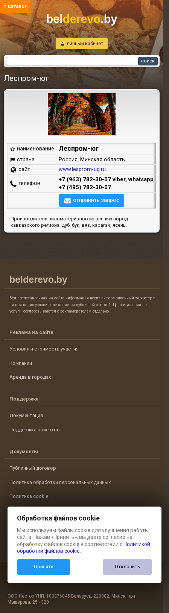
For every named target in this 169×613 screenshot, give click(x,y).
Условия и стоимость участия (44, 349)
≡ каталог (15, 6)
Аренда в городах (30, 377)
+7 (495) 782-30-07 (85, 187)
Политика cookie (28, 496)
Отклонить (127, 566)
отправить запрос (96, 200)
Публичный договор (32, 468)
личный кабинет (85, 43)
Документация (26, 415)
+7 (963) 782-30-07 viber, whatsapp (106, 179)
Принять (43, 566)
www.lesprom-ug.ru (82, 169)
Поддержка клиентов (34, 429)
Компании (20, 363)
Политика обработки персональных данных (60, 482)
